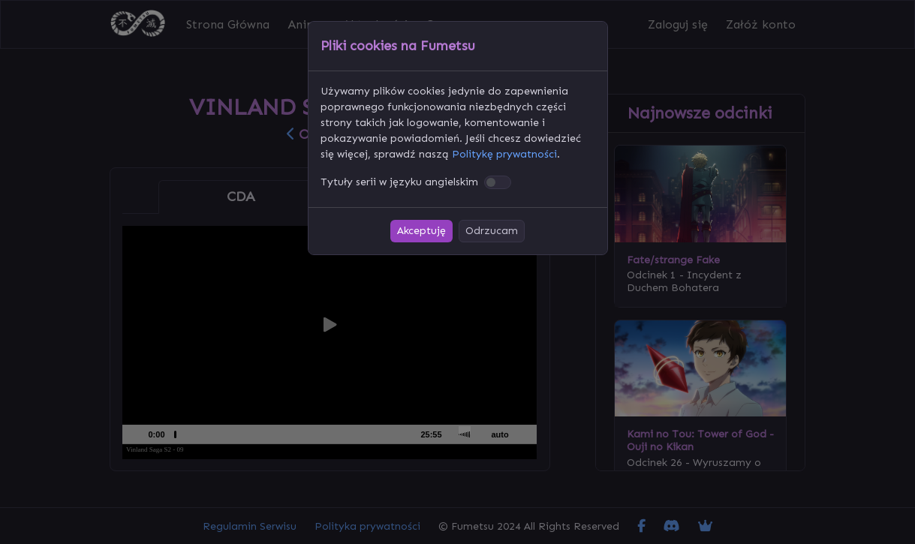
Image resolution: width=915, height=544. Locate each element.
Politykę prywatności (504, 154)
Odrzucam (491, 230)
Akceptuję (421, 230)
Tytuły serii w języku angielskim (399, 182)
